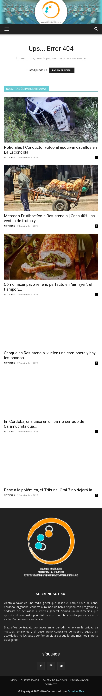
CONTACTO (51, 684)
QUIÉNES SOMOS (30, 680)
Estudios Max (76, 691)
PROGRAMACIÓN (79, 680)
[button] (6, 29)
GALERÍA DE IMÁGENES (54, 680)
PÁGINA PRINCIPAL (62, 70)
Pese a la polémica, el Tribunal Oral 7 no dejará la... (49, 490)
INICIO (13, 680)
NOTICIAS (9, 157)
